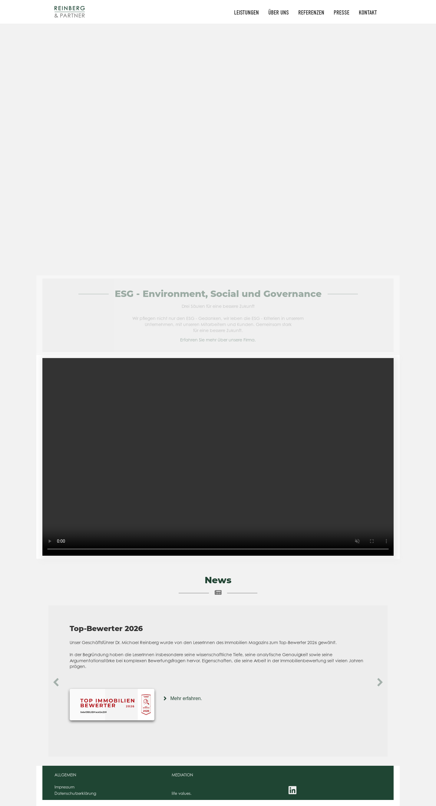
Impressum (64, 787)
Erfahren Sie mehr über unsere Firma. (218, 339)
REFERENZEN (311, 12)
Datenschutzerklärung (75, 793)
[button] (56, 682)
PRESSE (341, 12)
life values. (182, 793)
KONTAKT (368, 12)
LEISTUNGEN (246, 12)
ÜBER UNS (278, 12)
